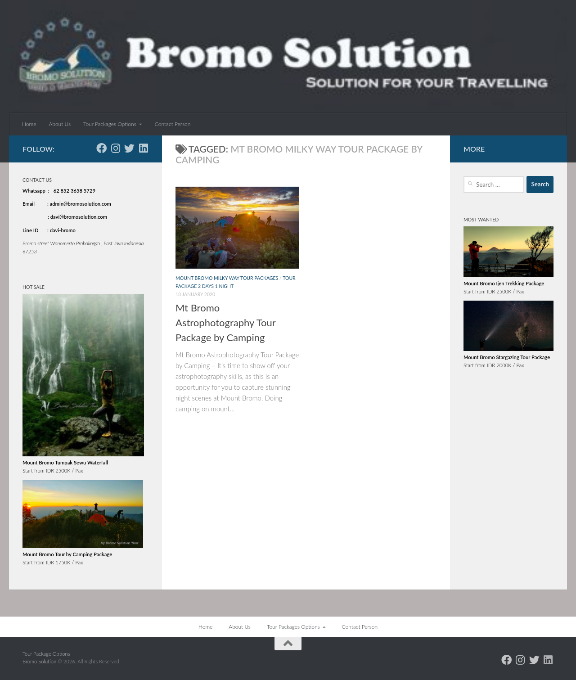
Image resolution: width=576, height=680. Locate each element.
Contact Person (173, 124)
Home (29, 124)
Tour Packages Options (109, 124)
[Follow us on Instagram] (115, 148)
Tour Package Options (46, 654)
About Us (60, 124)
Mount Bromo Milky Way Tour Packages (227, 278)
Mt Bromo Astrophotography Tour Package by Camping (225, 322)
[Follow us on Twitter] (129, 148)
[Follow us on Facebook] (101, 148)
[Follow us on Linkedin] (143, 148)
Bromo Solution (40, 661)
